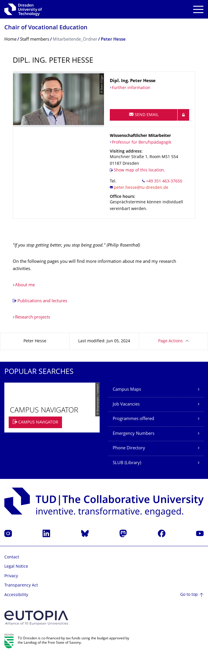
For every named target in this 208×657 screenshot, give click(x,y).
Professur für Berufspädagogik (141, 142)
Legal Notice (16, 567)
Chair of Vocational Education (45, 28)
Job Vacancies (126, 404)
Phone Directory (129, 448)
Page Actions (170, 341)
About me (25, 285)
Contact (11, 557)
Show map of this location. (139, 170)
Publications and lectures (42, 301)
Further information (131, 88)
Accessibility (16, 595)
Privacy (11, 576)
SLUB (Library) (127, 463)
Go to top (189, 595)
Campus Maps (127, 390)
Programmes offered (133, 419)
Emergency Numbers (133, 434)
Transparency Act (21, 585)
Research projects (32, 317)
